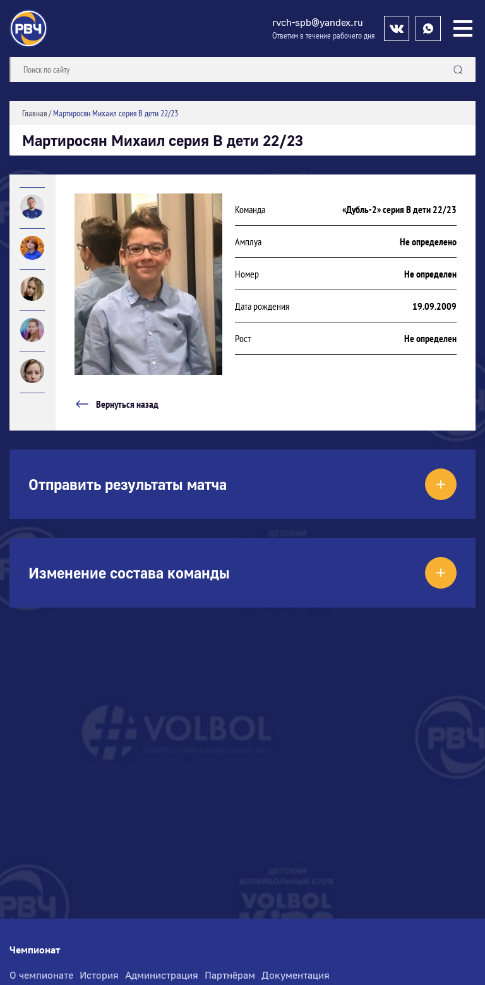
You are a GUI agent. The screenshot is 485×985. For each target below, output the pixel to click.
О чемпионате (41, 975)
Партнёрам (230, 975)
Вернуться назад (117, 404)
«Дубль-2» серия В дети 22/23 (399, 209)
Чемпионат (34, 950)
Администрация (161, 975)
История (99, 975)
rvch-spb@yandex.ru (317, 22)
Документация (295, 975)
